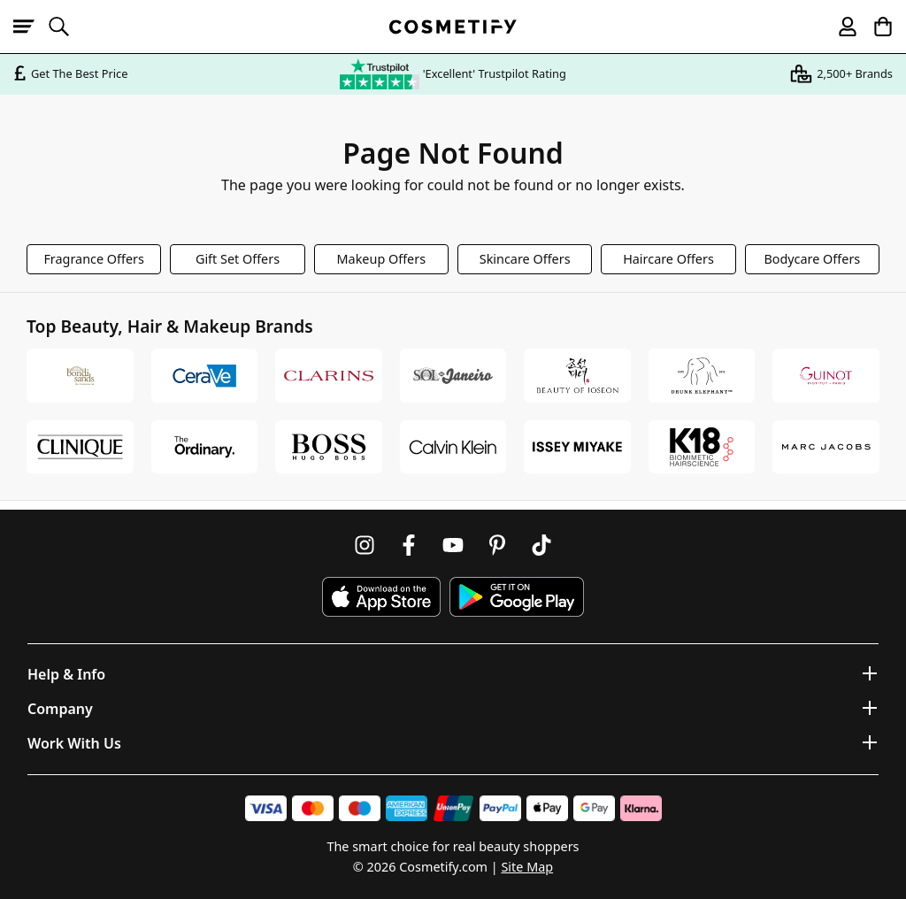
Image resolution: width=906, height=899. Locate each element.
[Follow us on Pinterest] (497, 545)
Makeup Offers (381, 258)
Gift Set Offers (238, 258)
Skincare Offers (525, 258)
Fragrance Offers (93, 258)
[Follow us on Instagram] (364, 545)
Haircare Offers (668, 258)
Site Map (527, 866)
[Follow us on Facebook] (408, 545)
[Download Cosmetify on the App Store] (381, 597)
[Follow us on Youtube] (453, 545)
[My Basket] (875, 26)
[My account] (839, 26)
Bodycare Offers (812, 258)
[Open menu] (31, 26)
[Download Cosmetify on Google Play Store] (516, 597)
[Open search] (66, 26)
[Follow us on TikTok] (541, 545)
